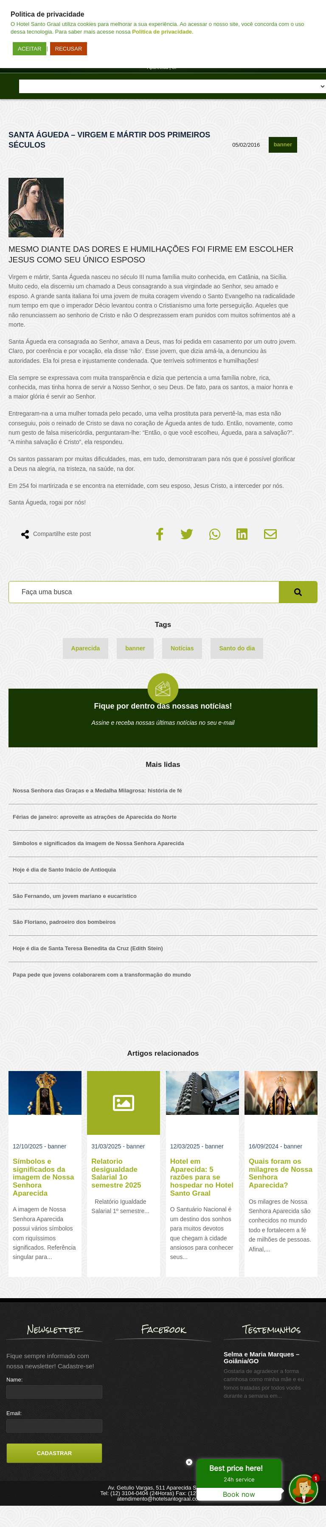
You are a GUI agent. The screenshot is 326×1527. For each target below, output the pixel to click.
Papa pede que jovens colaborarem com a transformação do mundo (102, 974)
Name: (14, 1379)
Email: (14, 1413)
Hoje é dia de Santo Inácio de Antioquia (64, 869)
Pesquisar (298, 592)
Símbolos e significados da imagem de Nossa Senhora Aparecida (98, 843)
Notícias (182, 648)
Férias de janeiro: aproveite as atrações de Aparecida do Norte (95, 817)
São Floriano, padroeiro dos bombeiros (64, 922)
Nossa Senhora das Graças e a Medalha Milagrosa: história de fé (97, 790)
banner (283, 144)
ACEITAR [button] (29, 49)
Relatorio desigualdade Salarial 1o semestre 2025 (116, 1173)
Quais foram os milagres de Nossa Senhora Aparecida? (280, 1173)
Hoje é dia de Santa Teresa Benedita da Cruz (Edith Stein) (88, 948)
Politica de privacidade (162, 31)
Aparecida (85, 648)
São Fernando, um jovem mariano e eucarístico (75, 896)
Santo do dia (237, 648)
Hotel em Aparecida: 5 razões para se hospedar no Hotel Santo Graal (201, 1177)
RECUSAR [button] (68, 49)
